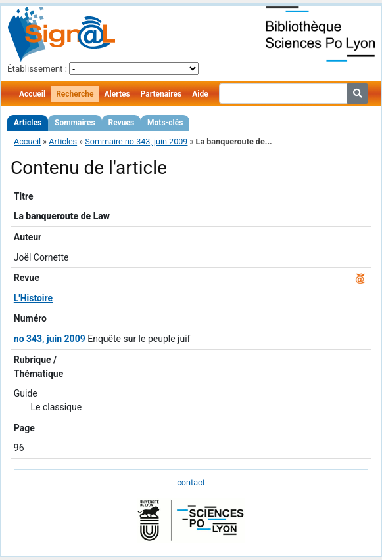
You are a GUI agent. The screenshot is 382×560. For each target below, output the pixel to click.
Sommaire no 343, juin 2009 (136, 141)
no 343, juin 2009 (49, 339)
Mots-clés (165, 122)
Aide (200, 93)
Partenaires (161, 93)
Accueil (32, 93)
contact (190, 482)
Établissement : (37, 69)
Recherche (74, 93)
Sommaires (75, 122)
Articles (27, 122)
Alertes (117, 93)
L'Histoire (33, 298)
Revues (121, 122)
